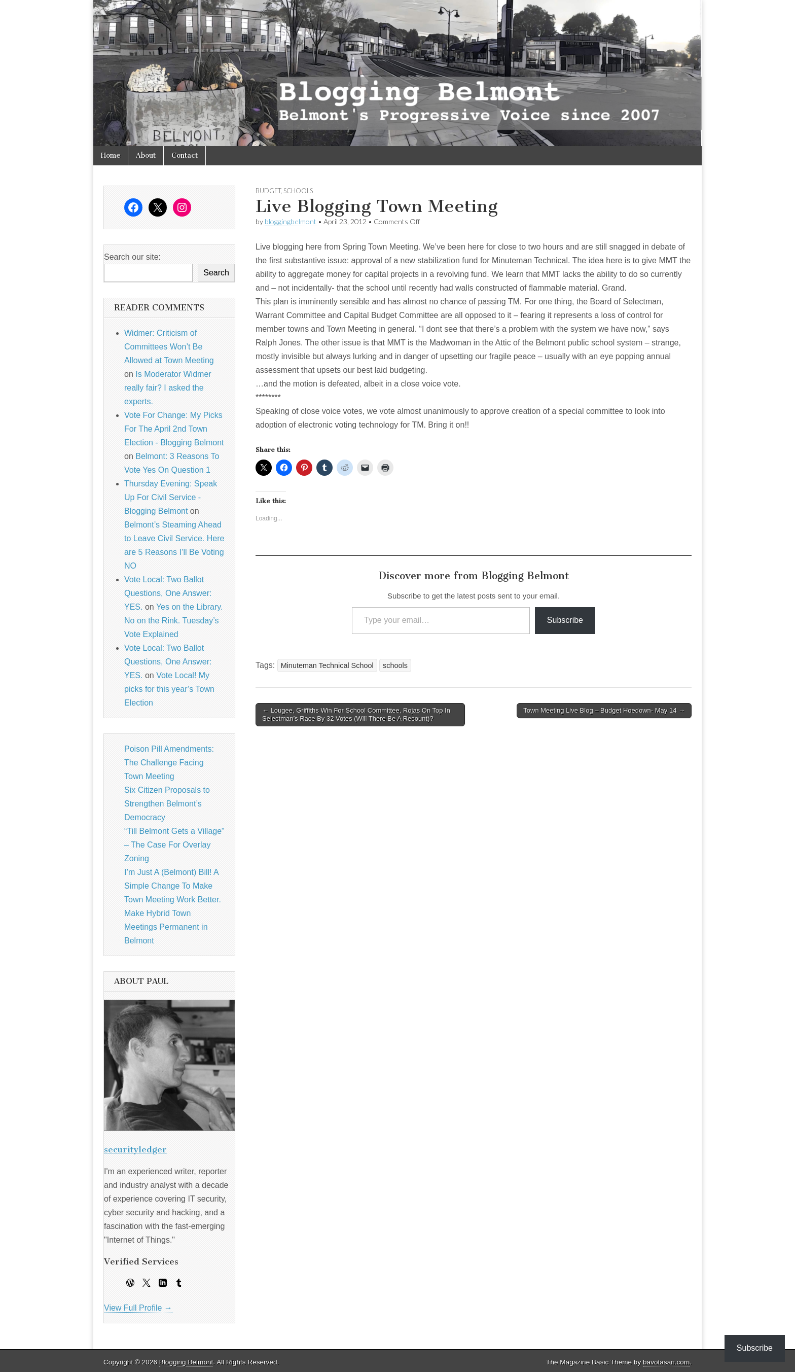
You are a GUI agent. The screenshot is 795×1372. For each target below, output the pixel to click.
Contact (184, 155)
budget (268, 191)
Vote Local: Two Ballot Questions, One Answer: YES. (168, 593)
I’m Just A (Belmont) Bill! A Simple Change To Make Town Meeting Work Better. (172, 886)
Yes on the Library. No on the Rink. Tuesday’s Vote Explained (173, 621)
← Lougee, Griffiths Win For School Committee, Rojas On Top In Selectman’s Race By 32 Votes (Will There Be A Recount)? (356, 714)
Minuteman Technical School (327, 665)
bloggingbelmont (290, 221)
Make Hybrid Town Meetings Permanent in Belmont (166, 927)
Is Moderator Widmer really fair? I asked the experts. (167, 388)
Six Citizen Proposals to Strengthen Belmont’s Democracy (167, 804)
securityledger (135, 1149)
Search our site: (132, 257)
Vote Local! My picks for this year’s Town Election (169, 689)
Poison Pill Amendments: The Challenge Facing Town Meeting (169, 763)
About (146, 155)
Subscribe (565, 620)
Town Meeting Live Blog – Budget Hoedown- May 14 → (604, 710)
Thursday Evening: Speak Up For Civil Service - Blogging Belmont (170, 497)
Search (216, 272)
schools (298, 191)
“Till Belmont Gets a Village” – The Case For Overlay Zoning (174, 845)
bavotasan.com (666, 1362)
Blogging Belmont (186, 1362)
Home (110, 155)
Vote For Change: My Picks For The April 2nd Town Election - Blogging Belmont (174, 429)
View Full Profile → (138, 1308)
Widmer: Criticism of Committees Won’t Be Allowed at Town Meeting (169, 347)
